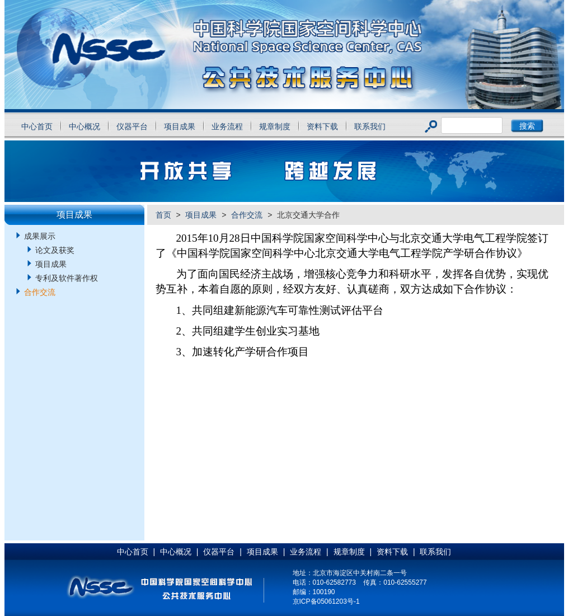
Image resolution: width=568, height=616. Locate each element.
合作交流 (246, 214)
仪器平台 (132, 126)
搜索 (527, 125)
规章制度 (274, 126)
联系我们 (370, 126)
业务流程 (227, 126)
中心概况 (84, 126)
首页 (163, 214)
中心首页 (37, 126)
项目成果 (179, 126)
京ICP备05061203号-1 (326, 601)
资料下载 (322, 126)
